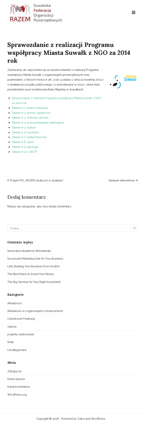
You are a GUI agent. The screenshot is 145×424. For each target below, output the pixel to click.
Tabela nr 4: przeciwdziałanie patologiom (38, 122)
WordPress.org (17, 394)
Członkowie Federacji (21, 318)
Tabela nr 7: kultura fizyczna (29, 137)
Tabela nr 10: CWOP (24, 151)
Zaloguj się (14, 371)
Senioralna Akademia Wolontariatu (29, 250)
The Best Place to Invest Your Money (30, 274)
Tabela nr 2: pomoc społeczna (31, 112)
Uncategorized (16, 349)
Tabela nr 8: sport (23, 142)
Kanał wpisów (16, 378)
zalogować (28, 206)
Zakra (81, 418)
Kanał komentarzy (18, 386)
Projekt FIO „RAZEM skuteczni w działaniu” (37, 180)
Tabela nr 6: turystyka (25, 132)
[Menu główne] (133, 12)
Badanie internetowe (122, 180)
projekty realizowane (20, 334)
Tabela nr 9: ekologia (25, 146)
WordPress (98, 418)
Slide (10, 342)
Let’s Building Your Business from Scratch (33, 266)
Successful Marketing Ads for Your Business (35, 258)
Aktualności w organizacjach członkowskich (35, 310)
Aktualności (14, 303)
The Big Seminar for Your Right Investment (33, 281)
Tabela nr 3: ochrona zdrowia (30, 117)
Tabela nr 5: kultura (23, 127)
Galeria (11, 326)
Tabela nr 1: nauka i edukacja (30, 107)
